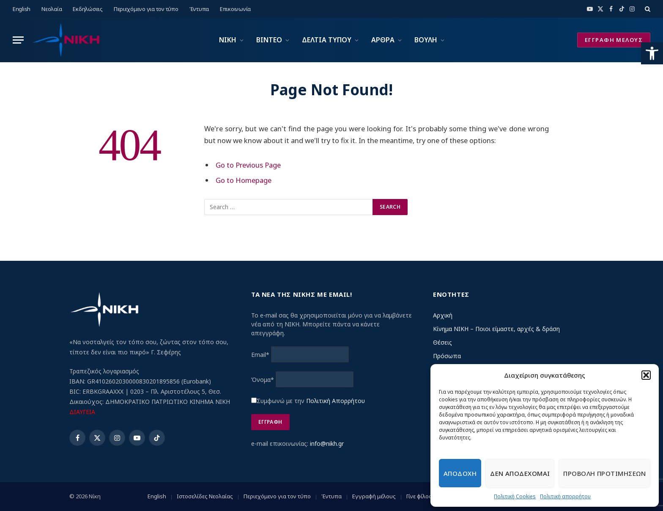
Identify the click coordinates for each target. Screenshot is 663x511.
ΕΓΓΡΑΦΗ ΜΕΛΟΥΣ (614, 40)
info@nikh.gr (327, 443)
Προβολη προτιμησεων (604, 473)
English (21, 9)
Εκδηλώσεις (87, 9)
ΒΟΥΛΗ (425, 39)
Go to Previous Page (248, 165)
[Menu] (18, 40)
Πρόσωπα (447, 356)
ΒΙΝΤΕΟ (269, 39)
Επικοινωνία (235, 9)
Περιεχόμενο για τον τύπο (146, 9)
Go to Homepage (243, 180)
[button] (652, 53)
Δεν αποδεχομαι (520, 473)
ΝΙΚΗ (227, 39)
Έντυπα (199, 9)
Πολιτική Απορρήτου (335, 401)
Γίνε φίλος (419, 496)
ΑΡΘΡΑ (383, 39)
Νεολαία (51, 9)
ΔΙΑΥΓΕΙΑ (82, 412)
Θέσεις (442, 342)
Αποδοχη (460, 473)
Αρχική (442, 315)
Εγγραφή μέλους (374, 496)
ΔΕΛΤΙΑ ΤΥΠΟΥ (326, 39)
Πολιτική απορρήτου (565, 496)
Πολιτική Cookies (515, 496)
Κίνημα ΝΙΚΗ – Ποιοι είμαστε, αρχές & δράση (496, 329)
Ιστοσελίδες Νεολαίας (205, 496)
